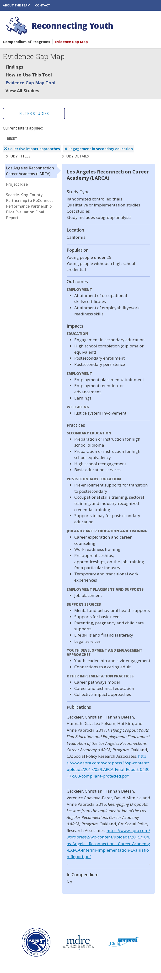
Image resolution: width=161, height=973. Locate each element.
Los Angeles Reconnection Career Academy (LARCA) (30, 170)
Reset (12, 138)
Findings (14, 67)
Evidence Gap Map (71, 41)
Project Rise (17, 184)
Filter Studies (34, 113)
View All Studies (22, 90)
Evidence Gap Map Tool (30, 83)
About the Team (16, 5)
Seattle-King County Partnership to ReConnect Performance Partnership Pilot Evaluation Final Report (29, 206)
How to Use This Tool (28, 75)
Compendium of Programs (26, 41)
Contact (42, 5)
